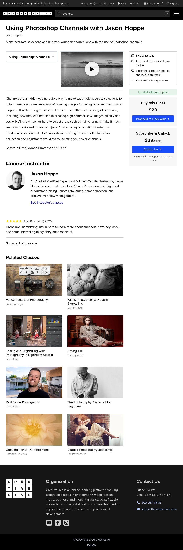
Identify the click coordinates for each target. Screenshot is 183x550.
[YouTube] (49, 522)
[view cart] (135, 3)
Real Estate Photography (23, 402)
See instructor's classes (47, 202)
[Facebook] (58, 522)
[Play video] (92, 69)
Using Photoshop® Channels (29, 56)
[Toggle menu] (176, 13)
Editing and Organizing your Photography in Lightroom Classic (29, 353)
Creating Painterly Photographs (27, 449)
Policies (91, 544)
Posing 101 (74, 351)
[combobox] (112, 13)
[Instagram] (66, 522)
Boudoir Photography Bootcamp (89, 449)
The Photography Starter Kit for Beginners (89, 404)
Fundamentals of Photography (27, 299)
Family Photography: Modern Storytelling (87, 301)
